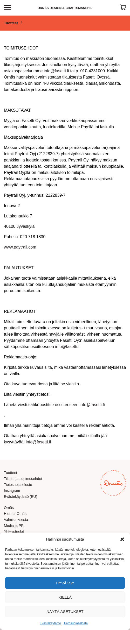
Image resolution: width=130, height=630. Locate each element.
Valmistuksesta (16, 520)
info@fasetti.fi (56, 71)
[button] (122, 539)
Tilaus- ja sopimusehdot (23, 479)
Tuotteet (11, 23)
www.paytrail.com (20, 247)
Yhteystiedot (14, 531)
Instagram (12, 491)
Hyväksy (65, 583)
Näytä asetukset (65, 611)
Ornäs (9, 508)
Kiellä (65, 597)
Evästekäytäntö (50, 623)
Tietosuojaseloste (76, 623)
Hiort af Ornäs (15, 514)
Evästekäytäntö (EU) (20, 496)
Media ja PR (14, 525)
